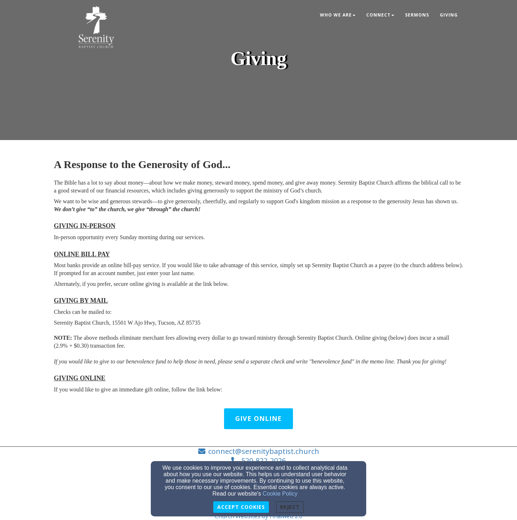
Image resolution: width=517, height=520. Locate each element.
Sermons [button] (417, 15)
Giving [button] (449, 15)
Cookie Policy (280, 494)
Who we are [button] (337, 15)
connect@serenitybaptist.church (263, 451)
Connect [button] (380, 15)
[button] (258, 418)
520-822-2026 (263, 460)
